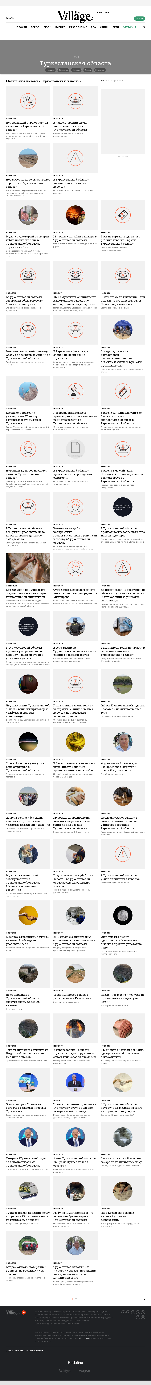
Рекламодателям (34, 1351)
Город (35, 27)
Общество (63, 70)
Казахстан (99, 70)
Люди (47, 27)
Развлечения (78, 27)
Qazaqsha (129, 27)
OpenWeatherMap (72, 1323)
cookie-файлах (83, 1338)
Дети (115, 27)
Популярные (116, 80)
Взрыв (88, 70)
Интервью (11, 586)
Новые (104, 80)
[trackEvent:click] (28, 113)
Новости (21, 27)
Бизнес (60, 27)
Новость (50, 70)
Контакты (20, 1351)
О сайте (9, 1351)
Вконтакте (125, 1312)
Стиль (104, 27)
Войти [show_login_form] (139, 19)
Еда (93, 27)
